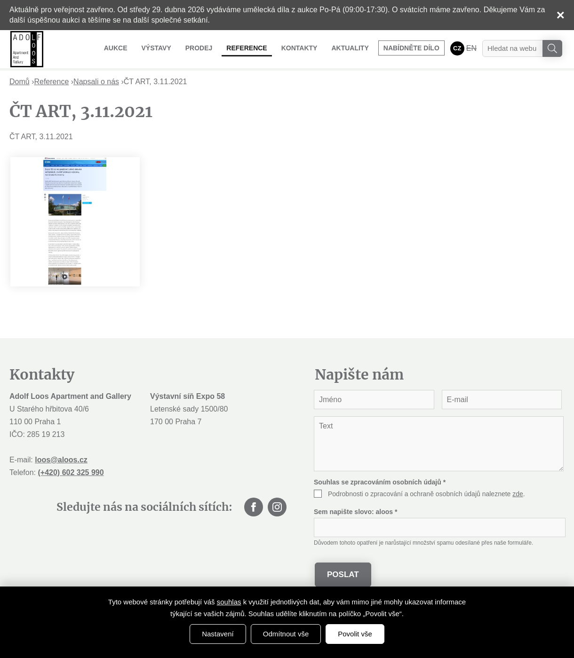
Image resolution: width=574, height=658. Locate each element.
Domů (19, 82)
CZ (457, 48)
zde (517, 494)
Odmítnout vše (286, 634)
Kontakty (299, 48)
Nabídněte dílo (411, 48)
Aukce (116, 48)
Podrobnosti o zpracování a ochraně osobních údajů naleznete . (426, 494)
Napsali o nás (96, 82)
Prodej (199, 48)
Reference (246, 48)
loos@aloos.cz (61, 460)
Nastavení (218, 634)
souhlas (229, 602)
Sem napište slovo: (355, 511)
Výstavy (156, 48)
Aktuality (349, 48)
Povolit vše (355, 634)
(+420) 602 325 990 (71, 472)
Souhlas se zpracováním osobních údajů (380, 482)
